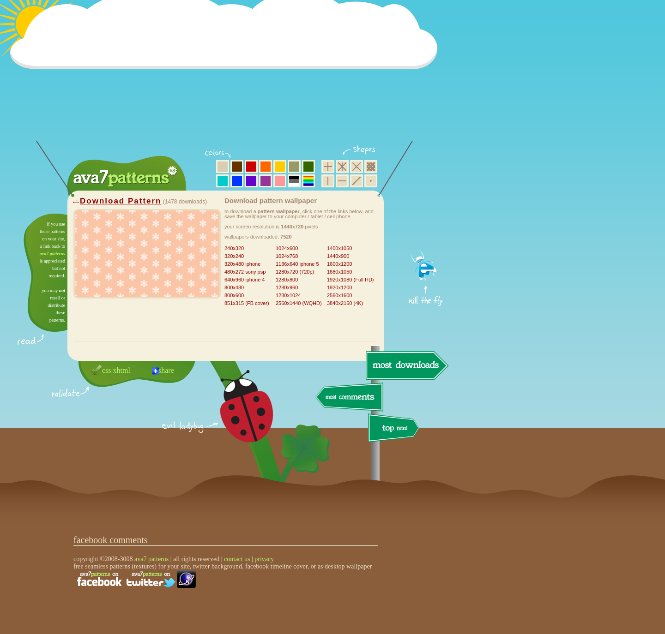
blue (236, 180)
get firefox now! (426, 217)
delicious (237, 416)
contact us (237, 559)
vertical (327, 180)
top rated (395, 429)
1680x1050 (339, 272)
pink (279, 180)
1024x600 (287, 248)
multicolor (308, 180)
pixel (370, 166)
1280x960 (287, 287)
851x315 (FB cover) (246, 303)
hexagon (342, 166)
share (166, 370)
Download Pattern (121, 201)
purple (265, 180)
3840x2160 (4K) (345, 303)
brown (236, 166)
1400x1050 (339, 248)
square (327, 166)
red (251, 166)
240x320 (234, 248)
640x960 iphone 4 (244, 279)
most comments (349, 397)
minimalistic (370, 180)
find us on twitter (151, 579)
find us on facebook (99, 579)
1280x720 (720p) (295, 272)
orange (265, 166)
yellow (279, 166)
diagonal (356, 180)
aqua (222, 180)
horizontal (342, 180)
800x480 (234, 287)
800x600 (234, 295)
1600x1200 (339, 264)
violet (251, 180)
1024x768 (287, 256)
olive (294, 166)
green (308, 166)
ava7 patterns (52, 253)
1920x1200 (339, 287)
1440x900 (338, 256)
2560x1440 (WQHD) (299, 303)
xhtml (121, 370)
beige (222, 166)
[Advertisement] (227, 76)
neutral (294, 180)
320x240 (234, 256)
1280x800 (287, 279)
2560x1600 (339, 295)
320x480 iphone (242, 264)
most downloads (406, 365)
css (106, 370)
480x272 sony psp (245, 272)
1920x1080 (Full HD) (350, 279)
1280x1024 (288, 295)
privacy (264, 559)
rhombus (356, 166)
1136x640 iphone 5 (297, 264)
